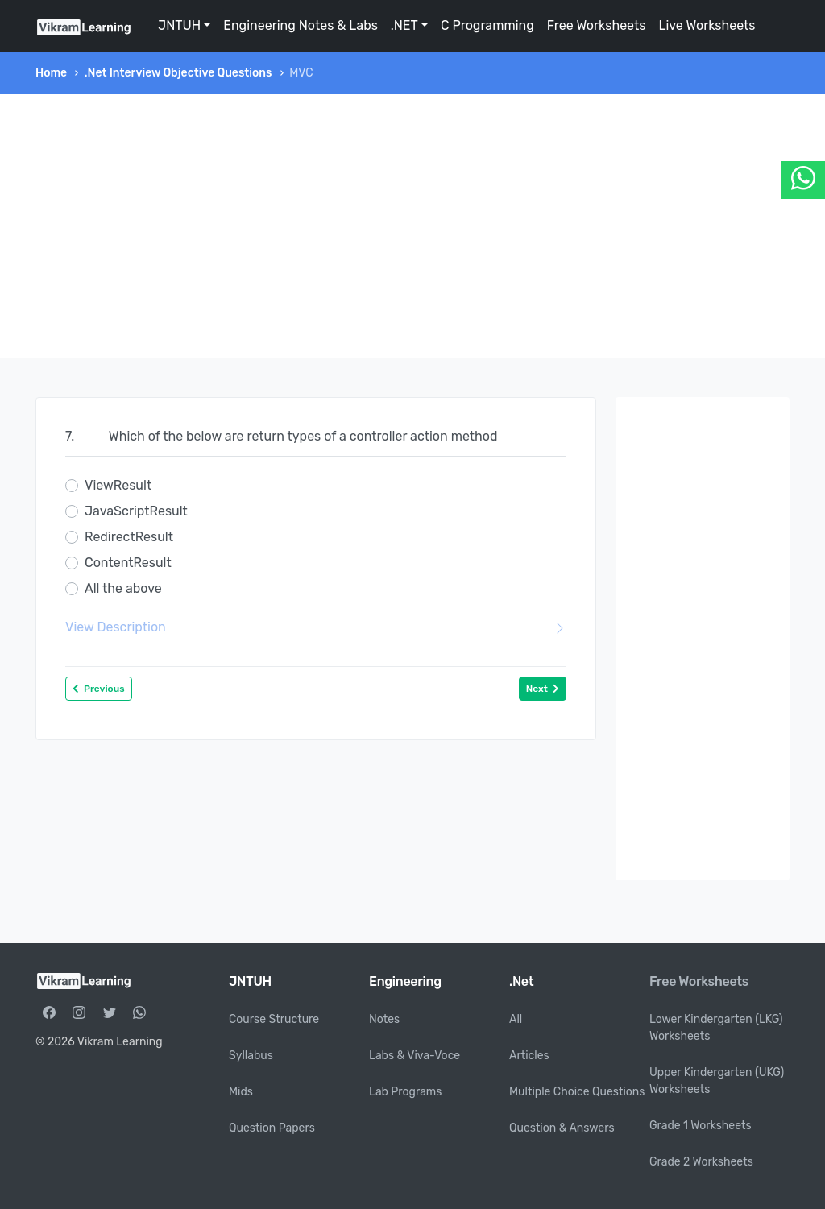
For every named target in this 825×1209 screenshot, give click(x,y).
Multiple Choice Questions (577, 1092)
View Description (315, 627)
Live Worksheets (706, 25)
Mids (241, 1092)
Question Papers (272, 1128)
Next (542, 688)
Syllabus (251, 1055)
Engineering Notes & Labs (300, 25)
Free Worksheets (596, 25)
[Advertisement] (412, 226)
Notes (384, 1019)
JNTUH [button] (179, 25)
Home (51, 73)
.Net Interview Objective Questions (178, 73)
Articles (529, 1055)
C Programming (487, 25)
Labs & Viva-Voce (414, 1055)
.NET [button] (404, 25)
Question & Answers (562, 1128)
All (515, 1019)
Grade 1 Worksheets (700, 1125)
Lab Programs (405, 1092)
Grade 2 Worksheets (701, 1162)
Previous (99, 688)
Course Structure (274, 1019)
